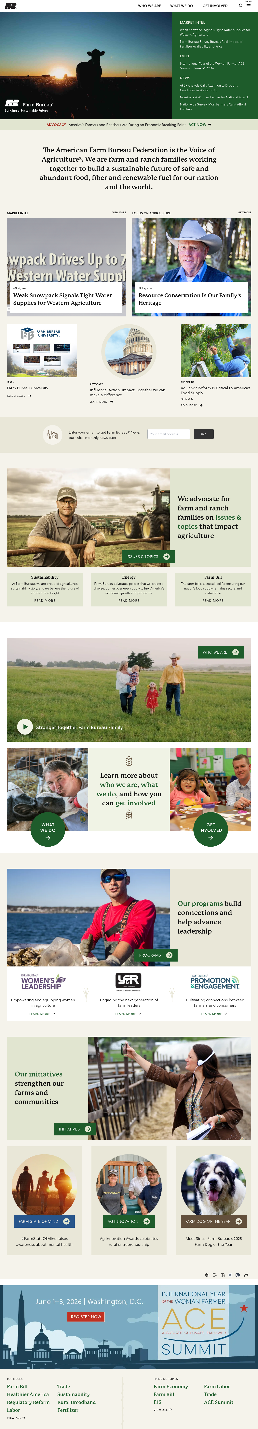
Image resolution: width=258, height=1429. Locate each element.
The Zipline (187, 382)
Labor (13, 1410)
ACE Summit (218, 1402)
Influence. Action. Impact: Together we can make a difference (127, 392)
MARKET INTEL (192, 22)
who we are (118, 785)
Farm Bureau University (27, 388)
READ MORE (193, 405)
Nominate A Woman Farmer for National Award (214, 97)
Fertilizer (67, 1410)
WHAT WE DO (181, 6)
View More (119, 212)
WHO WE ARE (149, 6)
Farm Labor (217, 1386)
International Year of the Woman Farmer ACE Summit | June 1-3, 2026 (212, 65)
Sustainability (73, 1394)
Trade (63, 1386)
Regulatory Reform (28, 1402)
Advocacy (96, 384)
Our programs (200, 904)
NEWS (185, 78)
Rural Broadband (76, 1402)
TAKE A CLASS (20, 395)
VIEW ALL (16, 1418)
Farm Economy (171, 1386)
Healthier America (28, 1394)
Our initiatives (38, 1074)
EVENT (185, 56)
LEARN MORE (102, 401)
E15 (157, 1402)
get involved (135, 803)
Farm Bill (17, 1386)
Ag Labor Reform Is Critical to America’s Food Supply (216, 390)
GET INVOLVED (215, 6)
